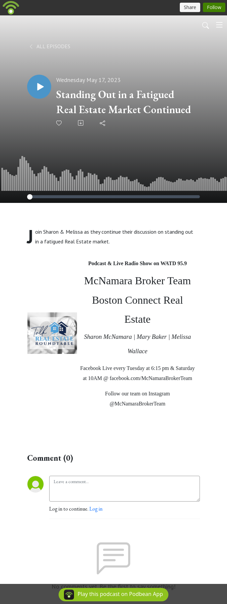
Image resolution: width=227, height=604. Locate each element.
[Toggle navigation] (219, 24)
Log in (95, 508)
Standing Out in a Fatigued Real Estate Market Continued (123, 102)
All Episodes (49, 46)
